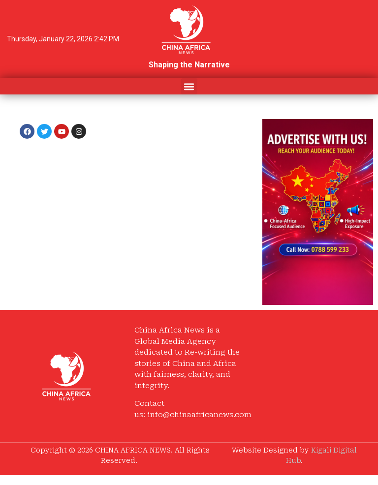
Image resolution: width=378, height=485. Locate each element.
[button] (189, 86)
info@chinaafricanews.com (199, 414)
